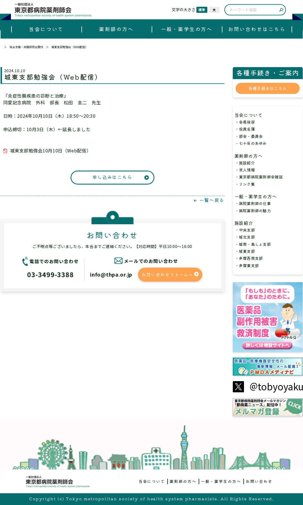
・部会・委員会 (249, 136)
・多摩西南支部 (249, 258)
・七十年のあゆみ (251, 143)
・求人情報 (245, 170)
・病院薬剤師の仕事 (253, 203)
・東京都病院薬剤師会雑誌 (259, 177)
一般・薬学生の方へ (187, 28)
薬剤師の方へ (116, 28)
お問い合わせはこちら (256, 28)
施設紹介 (246, 223)
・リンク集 (245, 184)
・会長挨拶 (245, 122)
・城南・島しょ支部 (253, 244)
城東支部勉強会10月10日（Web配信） (50, 150)
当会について (46, 28)
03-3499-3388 (50, 274)
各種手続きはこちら (267, 88)
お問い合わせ (259, 481)
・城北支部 (245, 237)
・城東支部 (245, 251)
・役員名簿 (245, 129)
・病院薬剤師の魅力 (253, 210)
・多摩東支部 (247, 265)
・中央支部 (245, 230)
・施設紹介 (245, 163)
